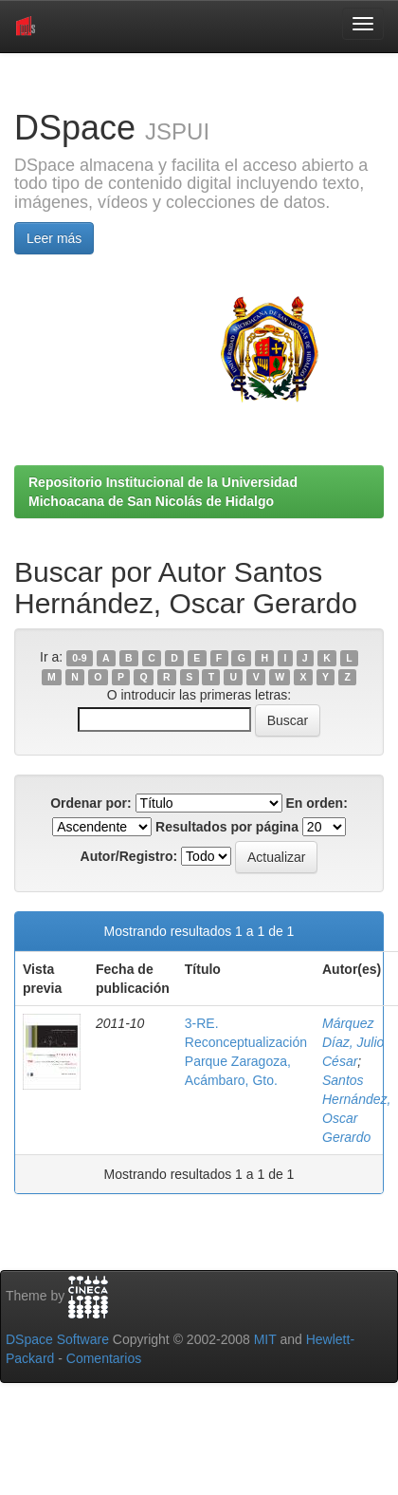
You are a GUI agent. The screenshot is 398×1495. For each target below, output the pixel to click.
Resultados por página (226, 826)
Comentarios (103, 1358)
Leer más (54, 238)
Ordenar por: (91, 803)
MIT (265, 1339)
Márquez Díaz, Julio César (353, 1042)
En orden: (317, 803)
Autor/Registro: (129, 856)
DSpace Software (57, 1339)
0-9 (79, 657)
